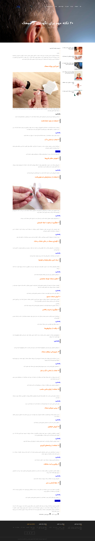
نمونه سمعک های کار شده (48, 6)
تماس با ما (67, 6)
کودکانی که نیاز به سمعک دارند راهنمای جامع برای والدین (68, 72)
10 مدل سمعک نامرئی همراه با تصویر (68, 91)
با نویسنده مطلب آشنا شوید (55, 48)
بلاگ (49, 27)
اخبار (53, 27)
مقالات (56, 6)
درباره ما (71, 6)
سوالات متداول (61, 6)
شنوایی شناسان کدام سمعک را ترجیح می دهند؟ (68, 48)
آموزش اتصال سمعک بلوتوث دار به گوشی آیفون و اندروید (68, 63)
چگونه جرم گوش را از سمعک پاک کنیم (68, 57)
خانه (80, 6)
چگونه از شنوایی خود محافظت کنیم (68, 83)
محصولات (76, 6)
